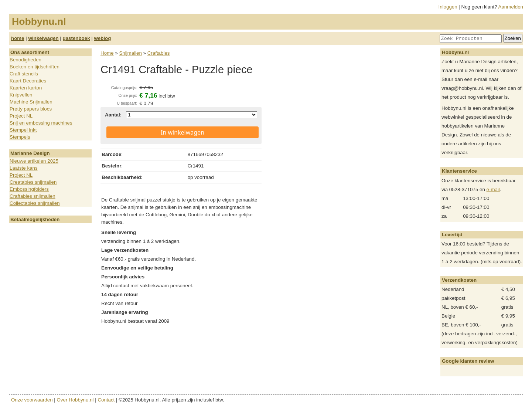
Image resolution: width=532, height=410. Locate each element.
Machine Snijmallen (31, 102)
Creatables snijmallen (33, 182)
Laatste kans (24, 168)
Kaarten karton (26, 88)
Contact (106, 400)
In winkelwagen (182, 132)
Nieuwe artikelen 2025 (34, 161)
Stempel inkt (23, 130)
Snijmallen (130, 53)
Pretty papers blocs (31, 109)
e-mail (493, 189)
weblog (102, 38)
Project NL (21, 116)
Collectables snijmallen (35, 203)
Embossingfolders (29, 189)
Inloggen (448, 7)
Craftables (158, 53)
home (17, 38)
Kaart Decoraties (28, 81)
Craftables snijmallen (32, 196)
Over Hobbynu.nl (75, 400)
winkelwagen (43, 38)
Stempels (20, 137)
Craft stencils (24, 74)
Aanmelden (510, 7)
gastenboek (76, 38)
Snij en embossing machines (41, 123)
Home (107, 53)
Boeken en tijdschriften (34, 67)
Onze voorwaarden (32, 400)
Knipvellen (21, 95)
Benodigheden (25, 59)
